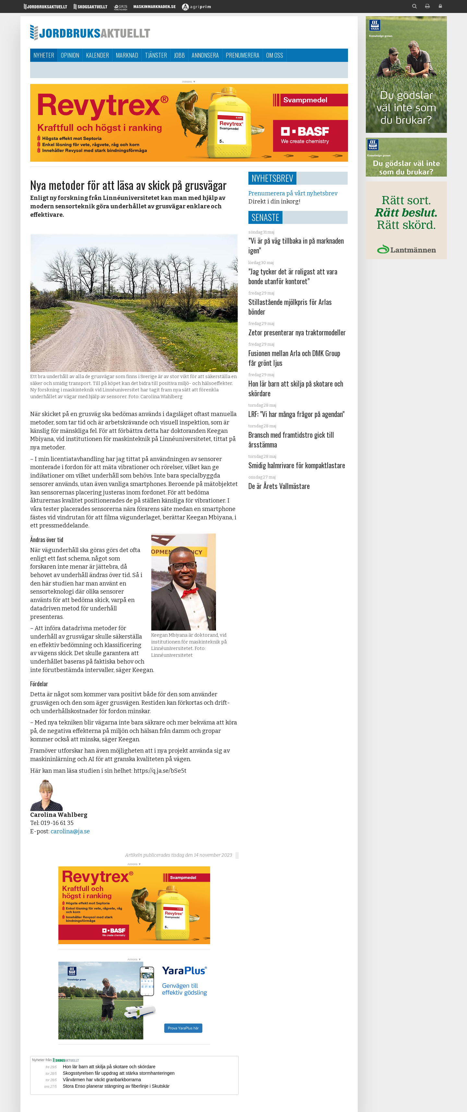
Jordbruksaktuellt (90, 32)
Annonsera (205, 55)
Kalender (97, 55)
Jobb (179, 55)
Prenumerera (242, 55)
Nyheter (43, 55)
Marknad (127, 55)
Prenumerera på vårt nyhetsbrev (292, 193)
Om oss (274, 55)
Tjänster (156, 55)
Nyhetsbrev (272, 177)
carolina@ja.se (70, 831)
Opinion (70, 55)
